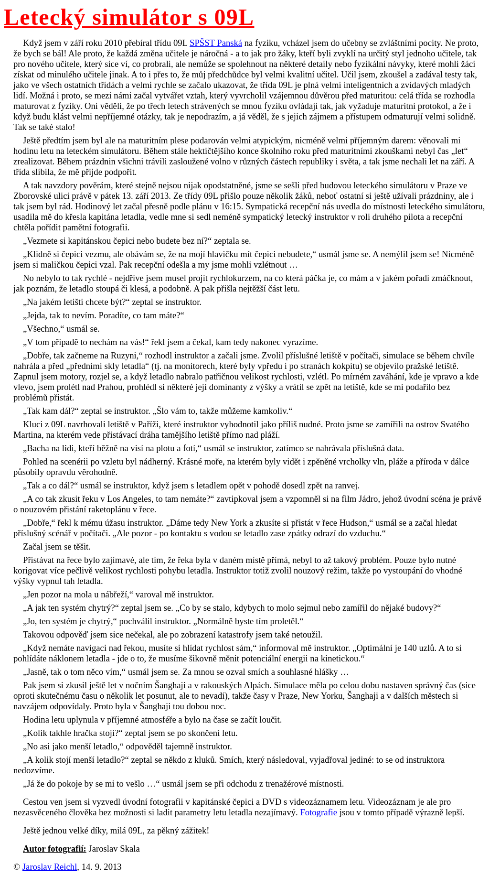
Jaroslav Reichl (49, 867)
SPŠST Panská (216, 43)
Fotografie (318, 812)
